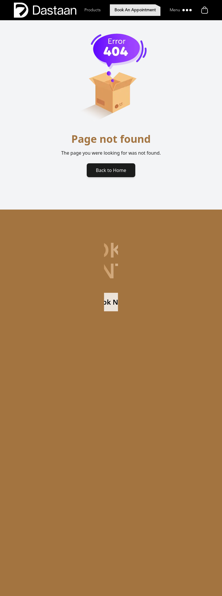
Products (92, 10)
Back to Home (111, 170)
